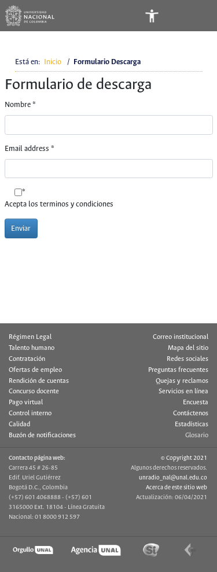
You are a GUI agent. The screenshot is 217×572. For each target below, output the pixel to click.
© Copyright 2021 (184, 458)
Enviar (21, 228)
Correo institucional (180, 337)
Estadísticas (191, 424)
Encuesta (195, 402)
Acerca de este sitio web (176, 487)
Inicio (52, 62)
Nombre (20, 105)
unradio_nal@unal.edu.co (173, 477)
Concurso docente (34, 391)
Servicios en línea (183, 391)
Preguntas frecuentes (178, 370)
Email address (29, 149)
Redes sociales (187, 359)
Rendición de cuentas (39, 381)
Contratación (27, 359)
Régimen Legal (30, 337)
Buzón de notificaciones (42, 435)
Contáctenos (190, 413)
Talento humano (31, 348)
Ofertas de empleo (35, 370)
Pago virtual (26, 402)
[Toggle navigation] (198, 15)
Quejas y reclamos (182, 381)
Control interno (30, 413)
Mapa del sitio (188, 348)
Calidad (19, 424)
